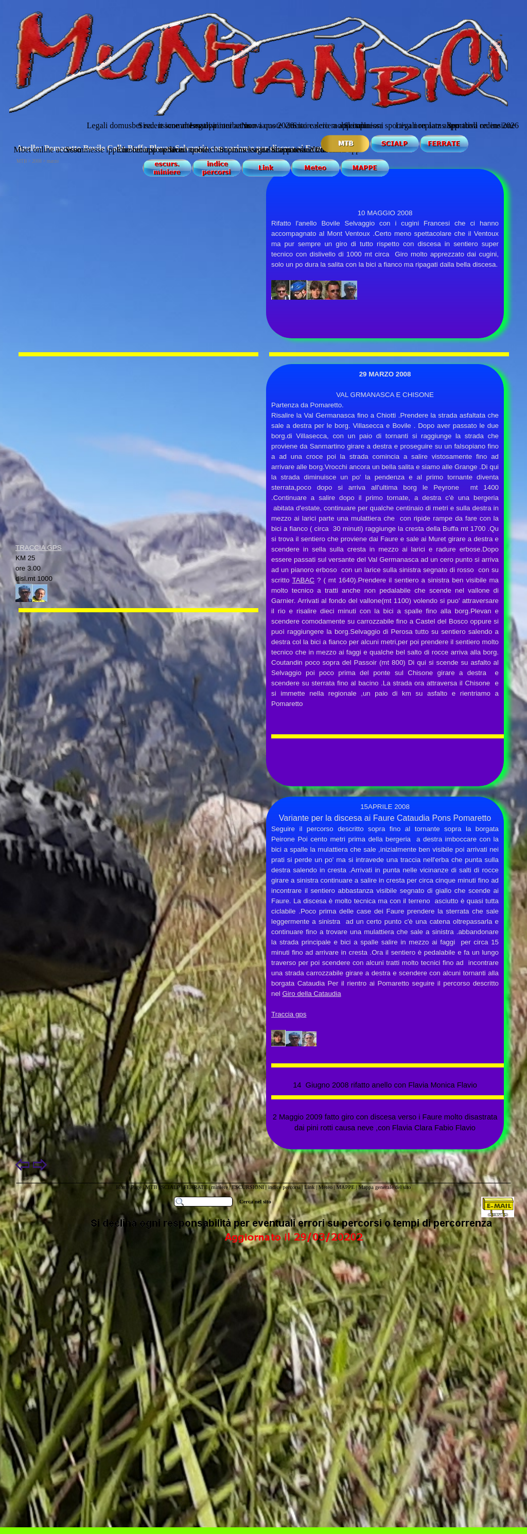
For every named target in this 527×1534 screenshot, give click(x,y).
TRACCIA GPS (38, 547)
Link (309, 1187)
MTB (151, 1187)
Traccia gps (288, 1014)
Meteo (325, 1187)
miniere (220, 1187)
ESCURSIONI (248, 1187)
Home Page (128, 1187)
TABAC (303, 580)
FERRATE (195, 1187)
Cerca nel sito (255, 1201)
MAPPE (345, 1187)
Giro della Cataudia (312, 993)
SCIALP (170, 1187)
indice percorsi (285, 1187)
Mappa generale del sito (384, 1187)
